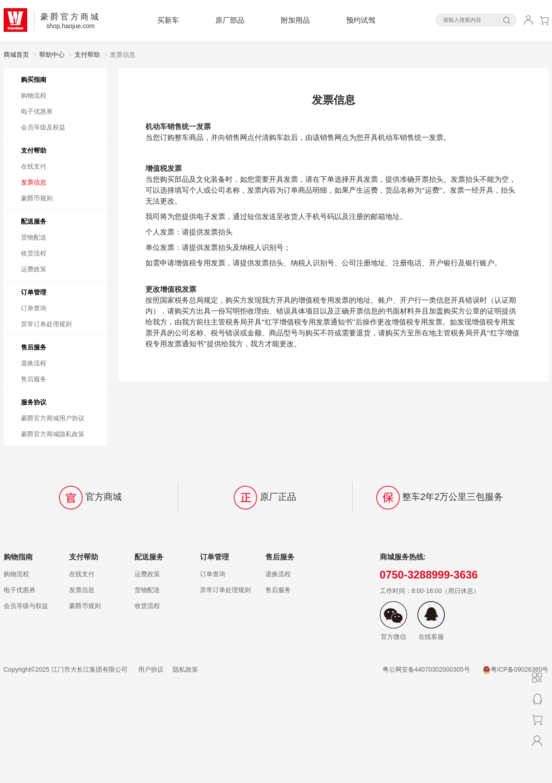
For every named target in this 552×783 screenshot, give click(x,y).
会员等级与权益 (26, 605)
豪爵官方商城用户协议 (53, 418)
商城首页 (16, 54)
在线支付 (33, 166)
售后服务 (33, 379)
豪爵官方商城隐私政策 (53, 434)
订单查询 (33, 308)
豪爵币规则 (37, 198)
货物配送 (33, 237)
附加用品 (295, 20)
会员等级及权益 (43, 127)
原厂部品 (229, 20)
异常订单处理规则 (46, 324)
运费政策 (33, 269)
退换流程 (33, 363)
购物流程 (33, 95)
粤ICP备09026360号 (515, 669)
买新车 (168, 20)
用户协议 (151, 669)
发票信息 (33, 182)
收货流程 (33, 253)
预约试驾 (360, 20)
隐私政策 (185, 669)
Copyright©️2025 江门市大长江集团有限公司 (66, 669)
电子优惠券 (37, 111)
